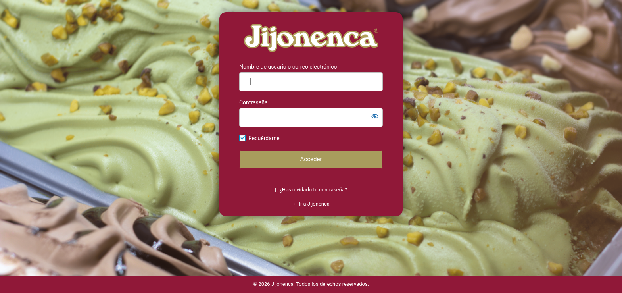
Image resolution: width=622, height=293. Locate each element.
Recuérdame (263, 138)
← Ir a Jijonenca (311, 204)
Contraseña (253, 102)
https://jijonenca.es (311, 38)
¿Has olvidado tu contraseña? (313, 190)
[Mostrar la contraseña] (375, 116)
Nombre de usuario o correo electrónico (288, 67)
